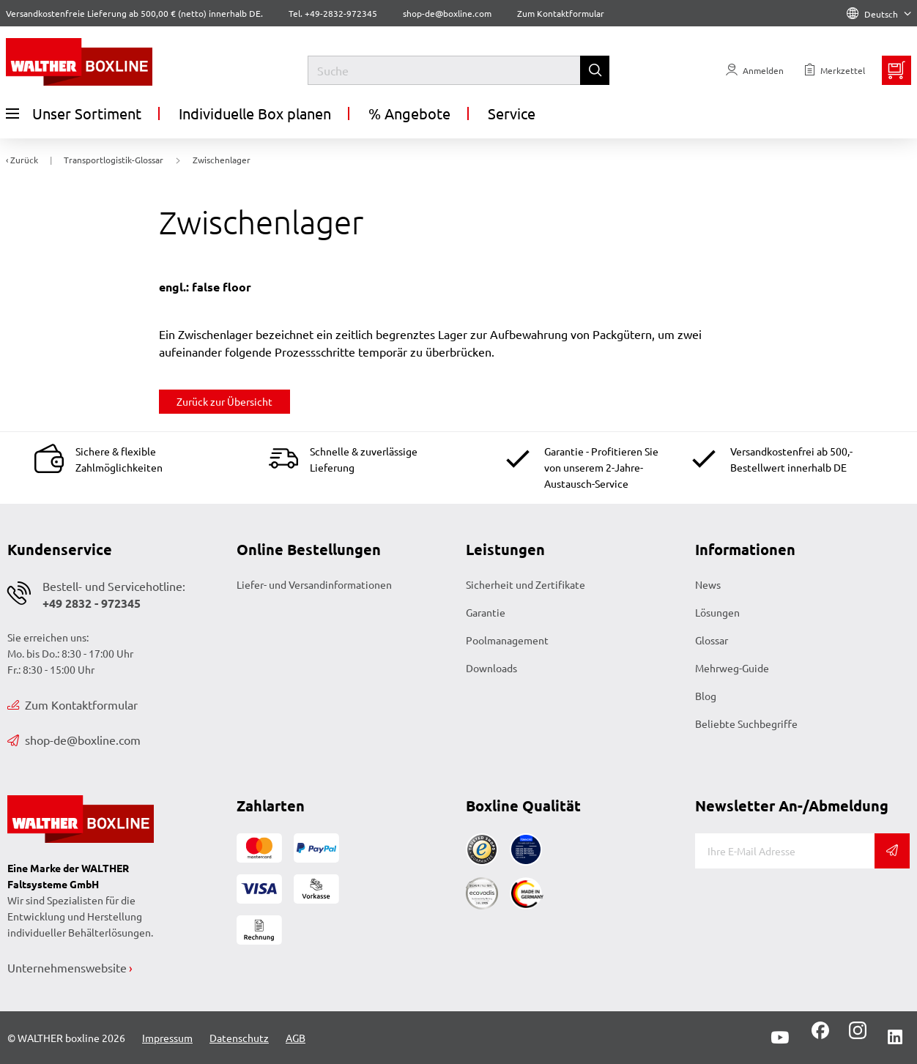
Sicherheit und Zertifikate (525, 584)
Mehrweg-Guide (732, 667)
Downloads (491, 667)
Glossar (711, 640)
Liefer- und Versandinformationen (314, 584)
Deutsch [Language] (879, 14)
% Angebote (409, 113)
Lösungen (717, 612)
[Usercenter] (754, 70)
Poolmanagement (507, 640)
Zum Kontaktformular (560, 13)
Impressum (167, 1037)
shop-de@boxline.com (74, 739)
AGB (295, 1037)
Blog (705, 695)
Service (511, 113)
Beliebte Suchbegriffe (746, 723)
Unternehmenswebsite (67, 967)
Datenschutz (239, 1037)
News (708, 584)
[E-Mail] (785, 850)
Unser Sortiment (73, 113)
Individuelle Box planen (255, 113)
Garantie (485, 612)
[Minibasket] (896, 70)
